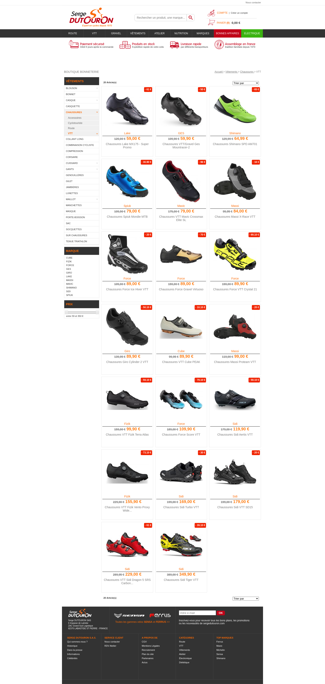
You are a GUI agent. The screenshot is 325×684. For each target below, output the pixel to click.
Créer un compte (239, 13)
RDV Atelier (110, 646)
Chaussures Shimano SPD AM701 (235, 144)
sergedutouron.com (213, 623)
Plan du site (148, 654)
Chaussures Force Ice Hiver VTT (127, 289)
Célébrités (72, 658)
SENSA (148, 621)
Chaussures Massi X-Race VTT (235, 216)
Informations (73, 654)
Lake (127, 133)
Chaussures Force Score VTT (181, 434)
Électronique (185, 658)
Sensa (219, 654)
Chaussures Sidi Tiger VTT (181, 579)
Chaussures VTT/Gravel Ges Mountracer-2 (181, 145)
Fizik (127, 423)
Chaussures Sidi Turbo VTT (181, 507)
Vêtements (137, 33)
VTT (94, 33)
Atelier (159, 33)
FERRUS (161, 621)
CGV (144, 641)
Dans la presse (74, 650)
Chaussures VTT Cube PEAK (181, 362)
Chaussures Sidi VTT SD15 (235, 507)
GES (181, 133)
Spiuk (127, 206)
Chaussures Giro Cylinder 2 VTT (127, 362)
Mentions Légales (151, 646)
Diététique (184, 662)
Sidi (235, 423)
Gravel (116, 33)
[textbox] (161, 17)
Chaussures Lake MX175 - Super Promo (127, 145)
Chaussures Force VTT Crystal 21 (235, 289)
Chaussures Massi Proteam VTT (235, 362)
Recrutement (148, 650)
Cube (181, 351)
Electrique (252, 33)
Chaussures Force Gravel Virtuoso (181, 289)
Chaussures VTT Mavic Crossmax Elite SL (181, 218)
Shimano (235, 133)
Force (127, 278)
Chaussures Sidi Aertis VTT (235, 434)
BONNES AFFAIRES (227, 33)
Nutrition (181, 33)
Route (72, 33)
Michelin (220, 650)
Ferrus (219, 641)
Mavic (181, 206)
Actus (145, 662)
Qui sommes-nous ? (77, 641)
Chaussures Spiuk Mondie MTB (127, 216)
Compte (222, 12)
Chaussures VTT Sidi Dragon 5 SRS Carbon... (127, 581)
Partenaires (147, 658)
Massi (235, 206)
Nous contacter (253, 2)
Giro (127, 351)
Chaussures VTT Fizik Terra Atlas (127, 434)
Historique (72, 646)
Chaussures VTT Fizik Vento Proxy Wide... (127, 509)
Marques (203, 33)
